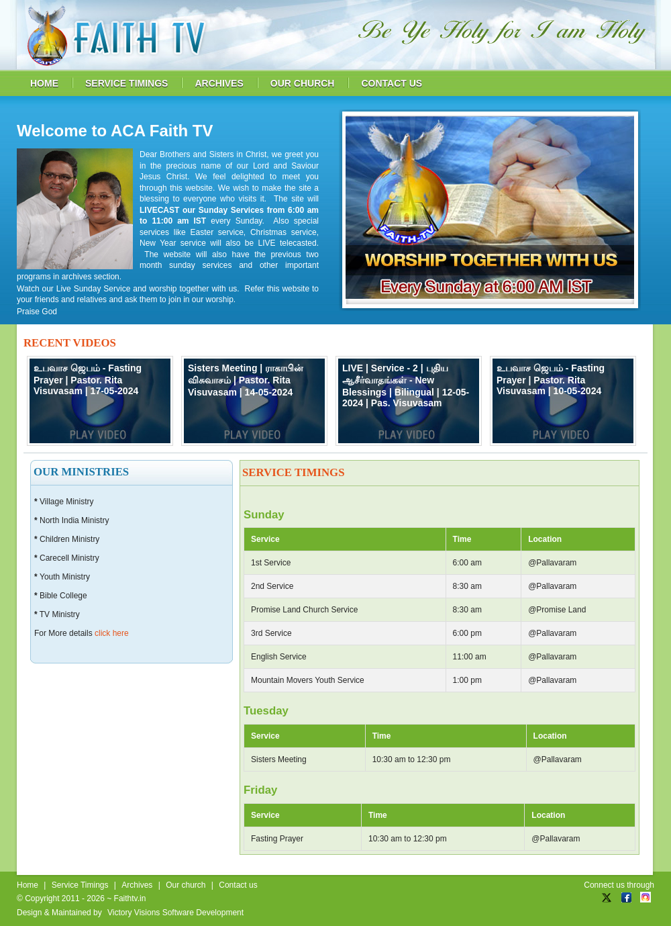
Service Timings (80, 885)
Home (27, 885)
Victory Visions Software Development (175, 912)
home (44, 83)
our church (302, 83)
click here (112, 633)
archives (219, 83)
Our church (185, 885)
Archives (136, 885)
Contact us (238, 885)
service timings (126, 83)
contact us (391, 83)
